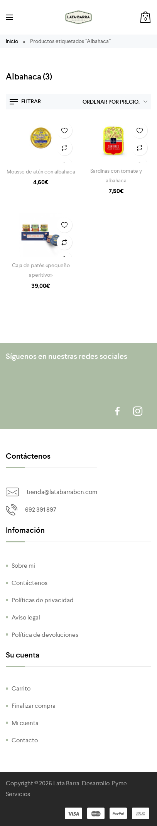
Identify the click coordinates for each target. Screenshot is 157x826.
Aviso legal (26, 617)
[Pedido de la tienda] (113, 101)
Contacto (25, 740)
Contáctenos (29, 583)
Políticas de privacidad (43, 600)
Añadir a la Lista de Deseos (64, 130)
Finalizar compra (34, 706)
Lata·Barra (66, 783)
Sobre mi (23, 566)
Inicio (12, 41)
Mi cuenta (25, 723)
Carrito (21, 688)
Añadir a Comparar (64, 147)
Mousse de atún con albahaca (41, 171)
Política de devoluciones (45, 635)
